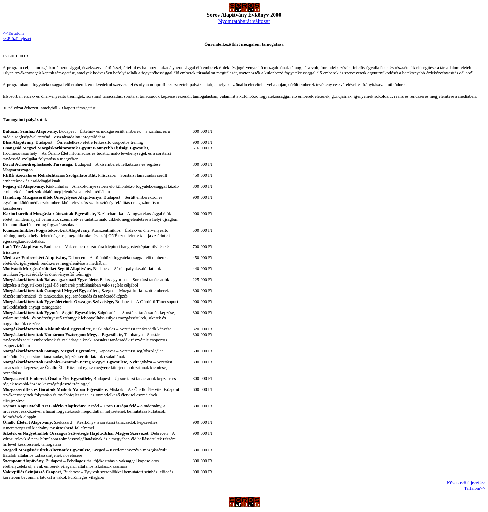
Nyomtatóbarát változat (244, 21)
